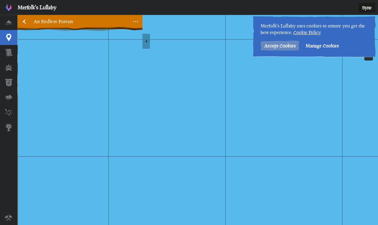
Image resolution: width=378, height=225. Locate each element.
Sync (367, 7)
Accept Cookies (280, 45)
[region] (197, 120)
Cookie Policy (307, 32)
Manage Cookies (322, 45)
